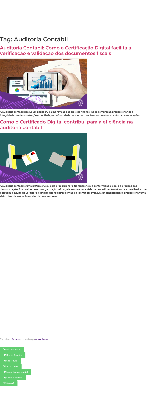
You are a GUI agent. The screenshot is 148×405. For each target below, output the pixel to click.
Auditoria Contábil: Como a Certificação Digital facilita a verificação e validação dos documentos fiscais (65, 50)
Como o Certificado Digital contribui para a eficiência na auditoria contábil (66, 124)
